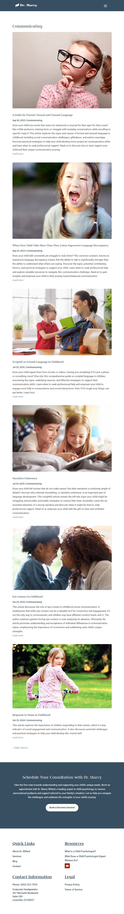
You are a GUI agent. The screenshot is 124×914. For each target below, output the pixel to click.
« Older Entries (20, 747)
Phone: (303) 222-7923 (24, 884)
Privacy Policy (72, 884)
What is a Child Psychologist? (80, 851)
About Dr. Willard (21, 851)
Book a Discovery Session (62, 807)
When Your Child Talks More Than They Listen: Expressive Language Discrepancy (60, 245)
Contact (16, 866)
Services (16, 856)
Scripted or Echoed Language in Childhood (38, 361)
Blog (14, 861)
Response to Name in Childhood (31, 714)
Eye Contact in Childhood (27, 596)
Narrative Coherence (24, 478)
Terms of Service (73, 889)
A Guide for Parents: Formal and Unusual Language (42, 114)
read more (17, 153)
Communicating (34, 120)
